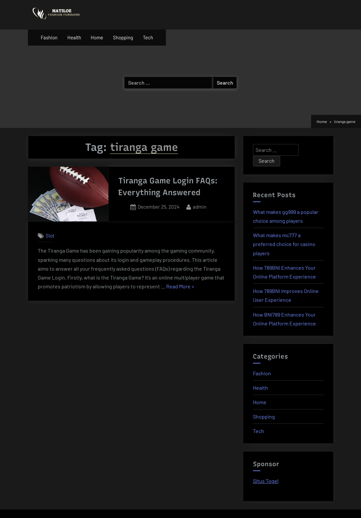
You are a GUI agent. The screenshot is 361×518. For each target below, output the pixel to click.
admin (199, 206)
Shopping (123, 37)
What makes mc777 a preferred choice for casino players (284, 244)
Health (74, 37)
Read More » (180, 286)
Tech (148, 37)
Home (97, 37)
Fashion (49, 37)
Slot (50, 236)
